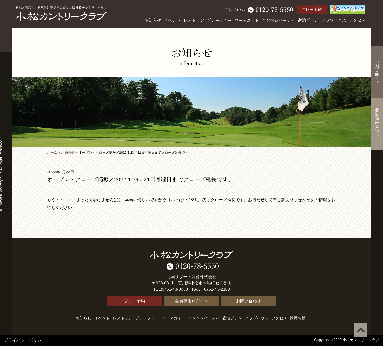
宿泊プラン (308, 20)
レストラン (193, 20)
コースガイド (246, 20)
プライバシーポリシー (25, 340)
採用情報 (297, 318)
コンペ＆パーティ (278, 20)
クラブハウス (333, 20)
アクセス (357, 20)
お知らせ (152, 20)
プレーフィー (219, 20)
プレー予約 (311, 9)
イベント (172, 20)
